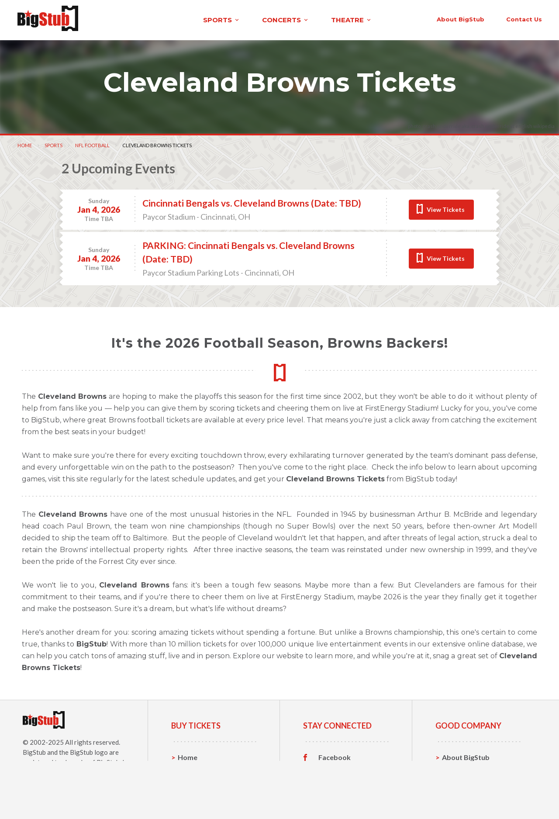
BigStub (34, 750)
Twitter (330, 768)
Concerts (193, 782)
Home (24, 143)
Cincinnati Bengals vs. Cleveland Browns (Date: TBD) (251, 201)
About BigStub (346, 18)
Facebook (334, 755)
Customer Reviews (349, 795)
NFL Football (92, 143)
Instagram (335, 782)
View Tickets (446, 207)
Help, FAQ (458, 782)
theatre (246, 19)
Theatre (191, 795)
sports (116, 19)
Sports (53, 143)
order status (470, 18)
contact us (410, 18)
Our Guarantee (466, 795)
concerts (180, 19)
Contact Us (460, 768)
